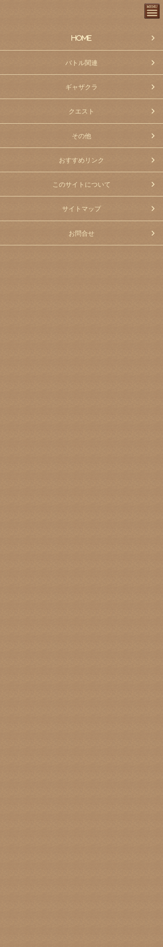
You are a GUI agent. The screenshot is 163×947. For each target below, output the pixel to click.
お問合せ (81, 233)
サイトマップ (81, 208)
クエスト (81, 111)
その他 (81, 135)
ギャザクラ (81, 86)
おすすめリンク (81, 160)
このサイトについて (81, 184)
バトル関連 (81, 62)
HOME (81, 38)
